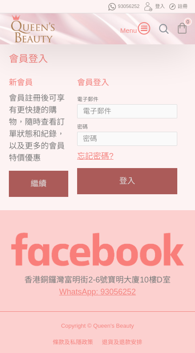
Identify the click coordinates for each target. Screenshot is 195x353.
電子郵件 (87, 99)
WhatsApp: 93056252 (97, 291)
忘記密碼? (95, 156)
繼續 (39, 183)
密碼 (82, 127)
